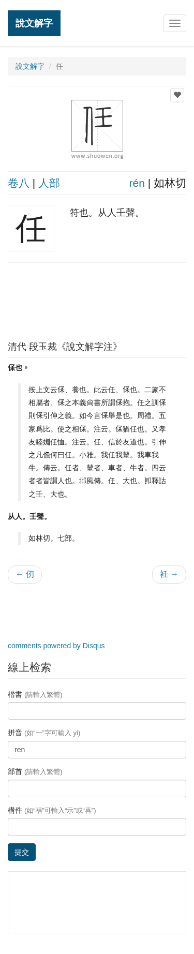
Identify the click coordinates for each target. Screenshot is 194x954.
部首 (35, 771)
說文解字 (34, 23)
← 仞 (25, 574)
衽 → (169, 574)
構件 (52, 810)
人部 (49, 183)
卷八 (18, 183)
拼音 (44, 732)
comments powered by (56, 646)
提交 (21, 852)
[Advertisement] (97, 299)
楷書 (35, 694)
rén (137, 183)
